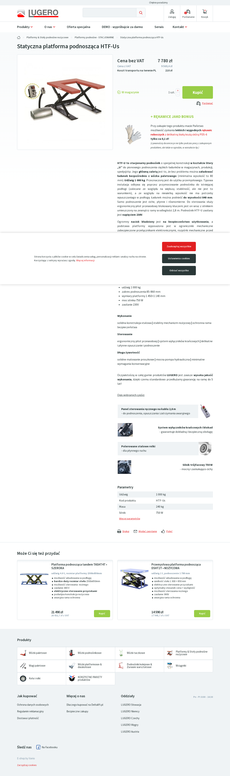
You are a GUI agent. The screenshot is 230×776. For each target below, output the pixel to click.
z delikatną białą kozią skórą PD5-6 (186, 134)
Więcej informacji (85, 260)
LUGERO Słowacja (131, 705)
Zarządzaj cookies (27, 765)
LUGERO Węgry (129, 725)
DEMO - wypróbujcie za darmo (122, 27)
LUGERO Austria (130, 731)
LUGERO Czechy (130, 718)
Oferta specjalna (78, 27)
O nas (48, 27)
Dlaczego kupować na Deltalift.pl (84, 705)
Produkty (23, 27)
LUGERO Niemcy (130, 711)
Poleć (167, 531)
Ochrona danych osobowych (33, 705)
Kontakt (178, 27)
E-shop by (26, 758)
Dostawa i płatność (28, 718)
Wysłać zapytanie (145, 531)
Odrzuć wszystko (179, 270)
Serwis (159, 27)
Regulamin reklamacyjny (30, 711)
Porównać (204, 103)
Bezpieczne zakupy (77, 711)
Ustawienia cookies (179, 258)
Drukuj (123, 531)
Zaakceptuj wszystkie (179, 246)
